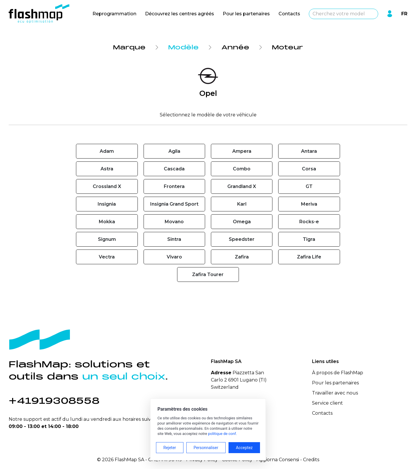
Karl (241, 204)
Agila (174, 151)
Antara (309, 151)
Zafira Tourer (208, 274)
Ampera (241, 151)
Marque (129, 47)
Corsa (309, 169)
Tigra (309, 239)
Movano (174, 221)
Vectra (107, 257)
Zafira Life (309, 257)
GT (309, 186)
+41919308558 (54, 400)
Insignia (107, 204)
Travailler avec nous (335, 393)
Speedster (242, 239)
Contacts (289, 13)
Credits (311, 459)
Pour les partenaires (246, 13)
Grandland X (241, 186)
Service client (327, 403)
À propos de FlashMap (337, 372)
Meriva (309, 204)
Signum (107, 239)
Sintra (174, 239)
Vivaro (174, 257)
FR (404, 13)
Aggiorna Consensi (278, 459)
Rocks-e (309, 221)
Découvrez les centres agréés (179, 13)
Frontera (174, 186)
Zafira (242, 257)
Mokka (107, 221)
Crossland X (107, 186)
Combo (241, 169)
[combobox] (343, 14)
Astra (107, 169)
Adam (107, 151)
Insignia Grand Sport (174, 204)
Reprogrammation (114, 13)
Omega (242, 221)
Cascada (174, 169)
